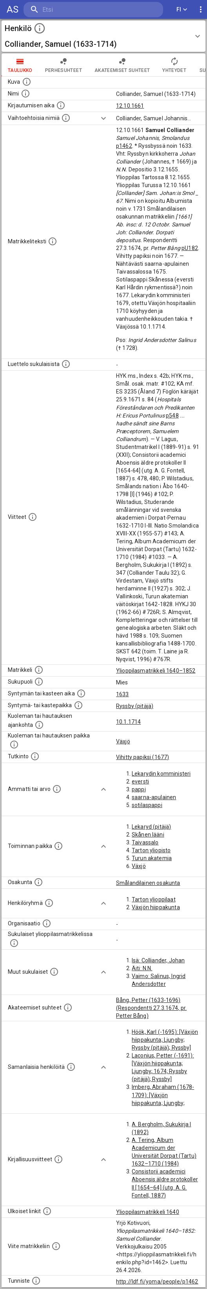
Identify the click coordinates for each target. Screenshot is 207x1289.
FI (182, 9)
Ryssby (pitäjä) (134, 706)
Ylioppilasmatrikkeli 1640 (147, 1212)
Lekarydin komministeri (161, 773)
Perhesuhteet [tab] (63, 64)
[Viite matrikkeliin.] (56, 1246)
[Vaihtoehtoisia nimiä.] (66, 118)
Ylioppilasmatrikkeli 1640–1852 (156, 670)
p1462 (124, 146)
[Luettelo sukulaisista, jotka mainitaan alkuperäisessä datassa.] (66, 364)
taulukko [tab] (20, 64)
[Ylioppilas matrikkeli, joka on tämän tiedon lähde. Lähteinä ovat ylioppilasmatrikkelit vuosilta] (39, 670)
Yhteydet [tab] (174, 64)
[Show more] (103, 118)
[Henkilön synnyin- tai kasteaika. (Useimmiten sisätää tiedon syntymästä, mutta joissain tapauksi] (81, 693)
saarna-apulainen (154, 797)
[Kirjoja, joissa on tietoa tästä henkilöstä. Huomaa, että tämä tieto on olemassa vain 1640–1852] (58, 1159)
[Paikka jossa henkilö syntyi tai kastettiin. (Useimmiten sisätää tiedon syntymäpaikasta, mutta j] (78, 705)
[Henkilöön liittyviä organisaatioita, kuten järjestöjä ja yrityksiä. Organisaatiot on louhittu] (46, 923)
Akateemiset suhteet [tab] (122, 64)
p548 (172, 415)
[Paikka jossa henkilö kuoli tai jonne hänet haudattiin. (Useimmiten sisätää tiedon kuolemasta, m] (14, 744)
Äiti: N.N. (142, 968)
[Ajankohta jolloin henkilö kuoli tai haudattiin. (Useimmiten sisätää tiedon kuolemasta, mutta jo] (39, 725)
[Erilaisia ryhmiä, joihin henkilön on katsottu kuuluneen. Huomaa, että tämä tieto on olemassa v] (49, 903)
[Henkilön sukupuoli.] (39, 681)
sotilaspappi (147, 805)
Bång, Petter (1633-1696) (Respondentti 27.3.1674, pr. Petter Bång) (151, 1008)
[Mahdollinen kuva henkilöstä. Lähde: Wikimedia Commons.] (26, 81)
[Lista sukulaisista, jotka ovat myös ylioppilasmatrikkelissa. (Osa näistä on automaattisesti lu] (14, 943)
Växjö (123, 741)
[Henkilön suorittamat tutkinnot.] (35, 756)
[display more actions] (200, 9)
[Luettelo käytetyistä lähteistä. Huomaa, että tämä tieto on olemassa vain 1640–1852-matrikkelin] (32, 517)
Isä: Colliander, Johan (158, 960)
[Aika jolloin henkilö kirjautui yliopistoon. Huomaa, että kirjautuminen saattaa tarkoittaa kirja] (60, 105)
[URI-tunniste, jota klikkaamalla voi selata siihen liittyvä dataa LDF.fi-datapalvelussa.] (36, 1280)
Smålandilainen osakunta (148, 883)
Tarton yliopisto (151, 850)
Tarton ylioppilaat (154, 899)
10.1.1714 (128, 722)
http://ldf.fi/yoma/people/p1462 (157, 1281)
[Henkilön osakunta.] (38, 882)
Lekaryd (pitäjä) (151, 827)
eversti (140, 781)
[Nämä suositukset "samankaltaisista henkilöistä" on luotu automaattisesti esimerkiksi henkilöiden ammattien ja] (71, 1067)
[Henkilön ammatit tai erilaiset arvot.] (57, 789)
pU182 (190, 248)
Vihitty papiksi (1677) (142, 757)
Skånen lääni (148, 834)
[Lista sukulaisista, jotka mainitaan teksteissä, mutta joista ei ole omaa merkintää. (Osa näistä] (54, 971)
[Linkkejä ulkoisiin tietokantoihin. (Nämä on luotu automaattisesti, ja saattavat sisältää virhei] (47, 1211)
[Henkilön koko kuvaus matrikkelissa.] (52, 241)
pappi (139, 789)
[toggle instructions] (39, 28)
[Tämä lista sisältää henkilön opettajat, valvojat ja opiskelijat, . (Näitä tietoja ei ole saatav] (68, 1007)
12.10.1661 (130, 106)
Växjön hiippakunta (156, 907)
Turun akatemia (152, 858)
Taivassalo (145, 842)
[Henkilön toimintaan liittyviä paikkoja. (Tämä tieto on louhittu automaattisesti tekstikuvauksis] (58, 846)
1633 (122, 694)
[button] (103, 36)
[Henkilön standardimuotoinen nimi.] (25, 93)
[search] (70, 9)
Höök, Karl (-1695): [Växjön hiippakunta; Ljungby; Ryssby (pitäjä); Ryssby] (165, 1040)
